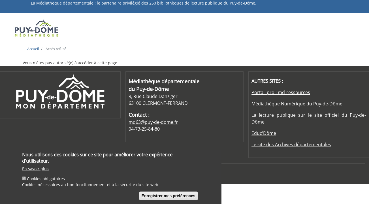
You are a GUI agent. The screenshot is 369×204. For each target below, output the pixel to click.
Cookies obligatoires (46, 181)
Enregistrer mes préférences (168, 198)
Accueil (33, 48)
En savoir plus (35, 171)
